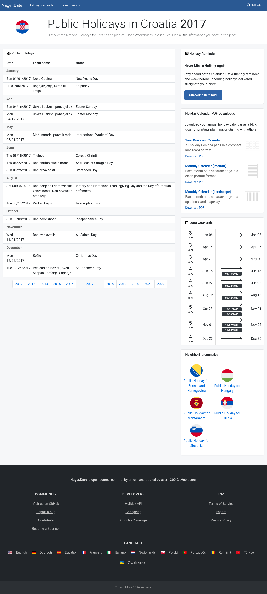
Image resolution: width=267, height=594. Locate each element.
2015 (57, 284)
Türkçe (249, 552)
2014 (44, 284)
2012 (19, 284)
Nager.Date (12, 5)
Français (95, 552)
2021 (148, 284)
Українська (136, 562)
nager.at (146, 587)
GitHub (254, 5)
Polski (173, 552)
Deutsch (46, 552)
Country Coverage (133, 520)
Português (198, 552)
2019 (123, 284)
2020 (135, 284)
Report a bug (45, 512)
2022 (161, 284)
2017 (90, 284)
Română (225, 552)
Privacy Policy (221, 520)
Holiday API (133, 504)
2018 (110, 284)
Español (71, 552)
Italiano (120, 552)
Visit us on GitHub (46, 504)
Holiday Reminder (42, 5)
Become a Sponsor (46, 529)
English (21, 552)
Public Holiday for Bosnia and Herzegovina (197, 386)
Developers (69, 5)
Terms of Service (221, 504)
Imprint (221, 512)
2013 (31, 284)
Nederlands (147, 552)
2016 (69, 284)
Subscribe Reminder (203, 95)
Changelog (133, 512)
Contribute (45, 520)
